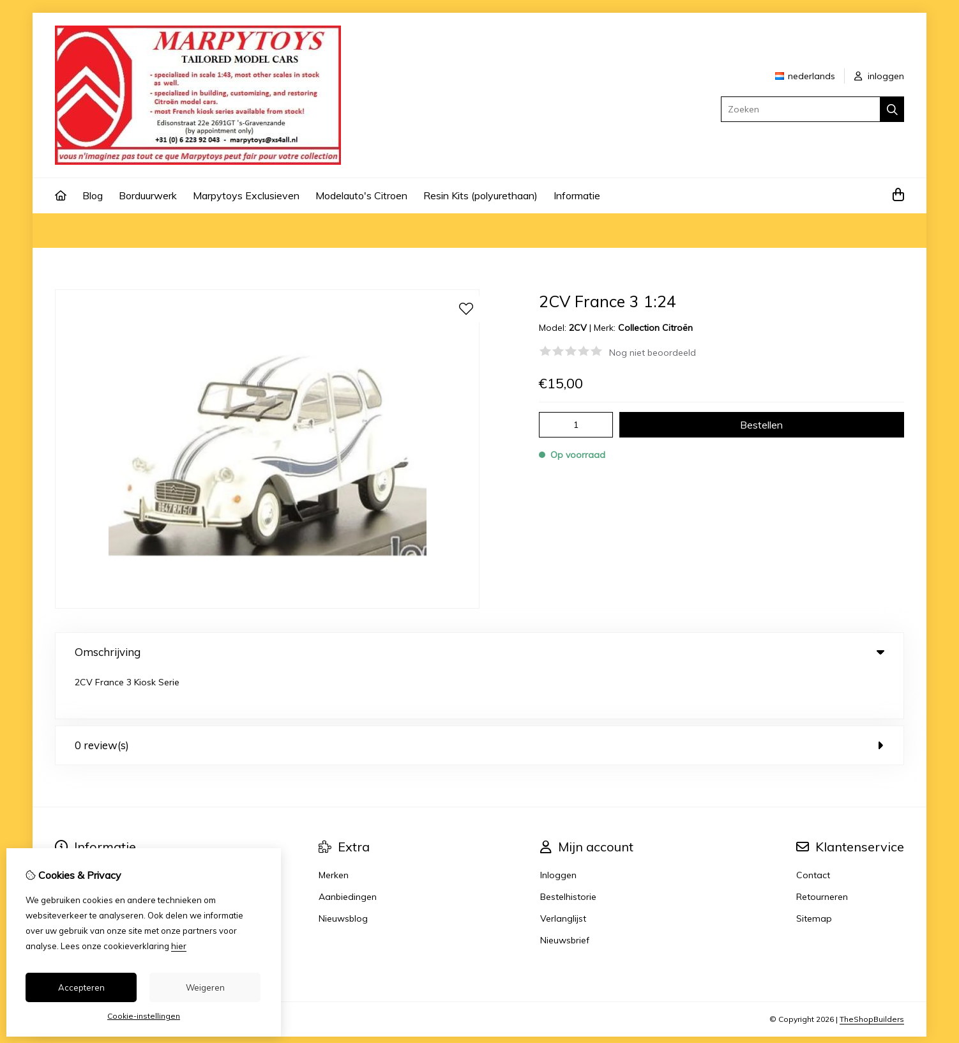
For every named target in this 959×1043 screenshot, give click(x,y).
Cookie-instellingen (143, 1016)
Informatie (577, 195)
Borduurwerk (148, 195)
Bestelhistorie (568, 849)
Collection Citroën (655, 327)
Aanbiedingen (348, 849)
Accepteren (81, 987)
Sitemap (814, 871)
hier (178, 946)
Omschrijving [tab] (479, 652)
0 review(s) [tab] (479, 697)
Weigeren (205, 987)
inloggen (879, 76)
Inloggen (558, 828)
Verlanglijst (563, 871)
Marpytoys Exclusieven (246, 195)
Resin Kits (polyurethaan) (480, 195)
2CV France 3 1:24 (214, 230)
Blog (92, 195)
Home (67, 230)
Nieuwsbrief (564, 893)
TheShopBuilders (872, 972)
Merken (334, 828)
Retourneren (822, 849)
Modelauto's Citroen (361, 195)
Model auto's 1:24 (128, 230)
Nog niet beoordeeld (652, 352)
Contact (813, 828)
